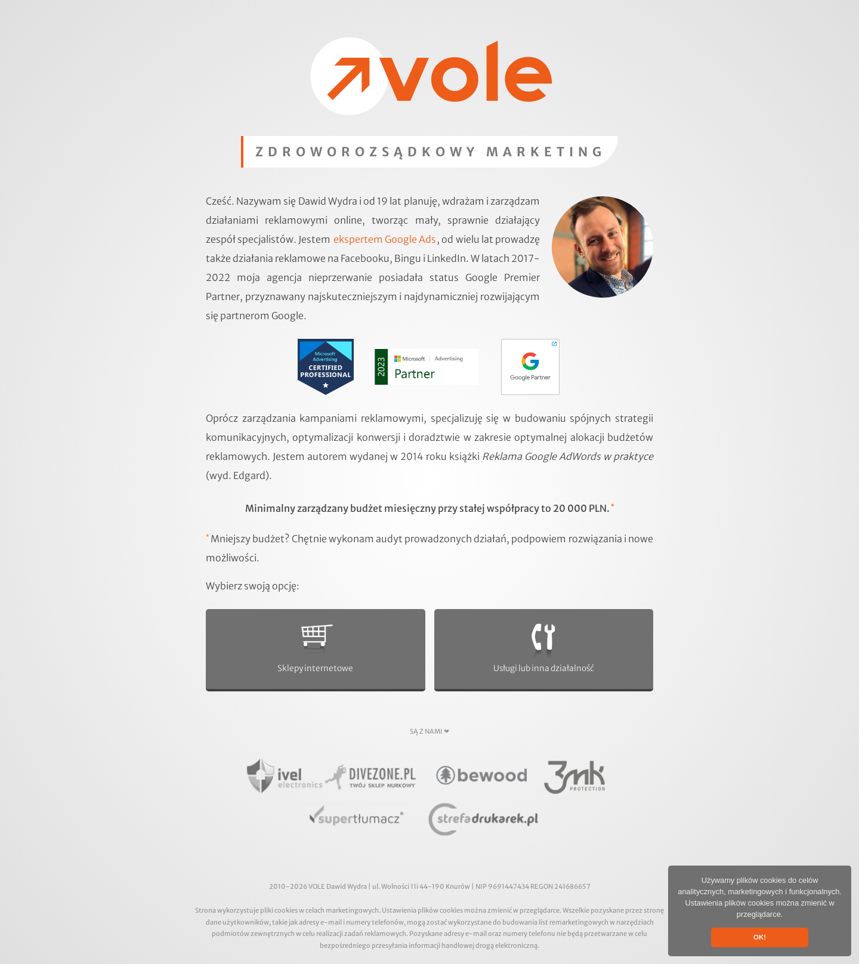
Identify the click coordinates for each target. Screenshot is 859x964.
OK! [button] (759, 937)
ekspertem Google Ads (384, 239)
